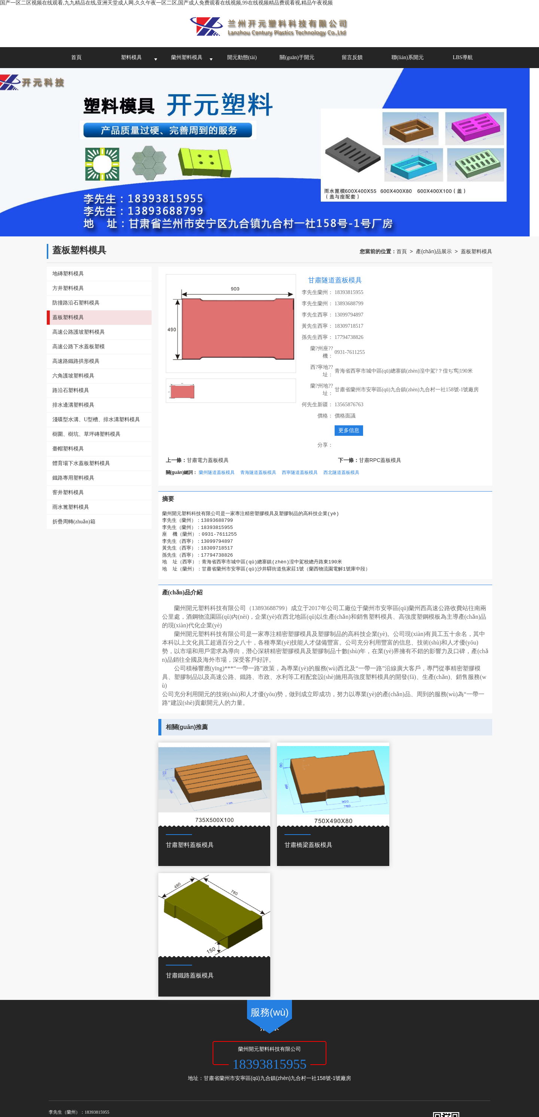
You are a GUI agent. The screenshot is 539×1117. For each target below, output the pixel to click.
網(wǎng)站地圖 (230, 1045)
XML (256, 1045)
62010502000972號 (89, 1060)
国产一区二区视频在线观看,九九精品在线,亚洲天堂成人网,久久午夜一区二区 (88, 1083)
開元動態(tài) (242, 57)
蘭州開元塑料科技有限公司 (132, 1045)
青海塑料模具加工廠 (182, 1053)
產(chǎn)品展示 (434, 251)
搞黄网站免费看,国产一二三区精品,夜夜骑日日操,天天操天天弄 (73, 1091)
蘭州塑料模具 (186, 57)
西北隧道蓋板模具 (341, 472)
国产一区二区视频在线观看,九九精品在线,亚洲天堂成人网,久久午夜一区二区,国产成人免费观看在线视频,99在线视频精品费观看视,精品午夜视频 (166, 3)
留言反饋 (352, 57)
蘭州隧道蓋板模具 (217, 472)
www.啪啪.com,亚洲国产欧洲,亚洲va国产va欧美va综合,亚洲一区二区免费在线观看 (392, 1106)
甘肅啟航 (201, 1045)
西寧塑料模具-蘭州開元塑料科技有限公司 (249, 1053)
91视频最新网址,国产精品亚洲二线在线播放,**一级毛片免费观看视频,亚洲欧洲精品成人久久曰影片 (350, 1098)
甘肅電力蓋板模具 (208, 460)
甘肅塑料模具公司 (140, 1053)
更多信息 (348, 430)
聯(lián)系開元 (408, 57)
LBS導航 (463, 57)
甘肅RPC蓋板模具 (380, 460)
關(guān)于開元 (297, 57)
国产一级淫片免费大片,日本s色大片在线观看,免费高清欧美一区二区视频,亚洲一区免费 (247, 1091)
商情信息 (275, 1045)
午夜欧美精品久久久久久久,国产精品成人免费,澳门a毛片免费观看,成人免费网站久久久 (194, 1106)
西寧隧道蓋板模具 (300, 472)
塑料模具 (131, 57)
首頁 (76, 57)
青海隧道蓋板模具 (258, 472)
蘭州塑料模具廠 (101, 1053)
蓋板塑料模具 (476, 251)
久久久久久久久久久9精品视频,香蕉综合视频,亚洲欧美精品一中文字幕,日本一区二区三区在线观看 (120, 1098)
